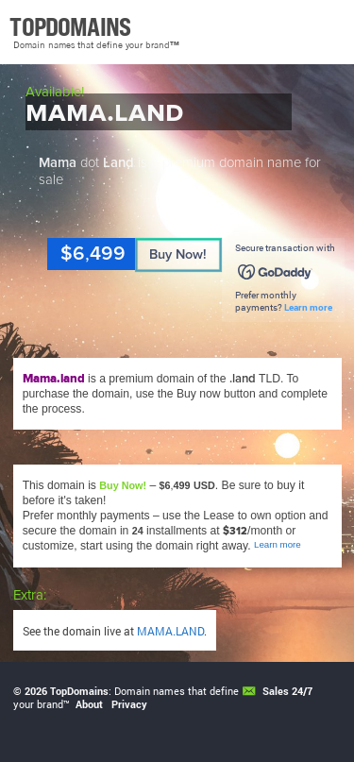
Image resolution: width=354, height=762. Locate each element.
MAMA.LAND (170, 630)
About (89, 704)
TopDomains (79, 691)
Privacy (129, 704)
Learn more (308, 307)
